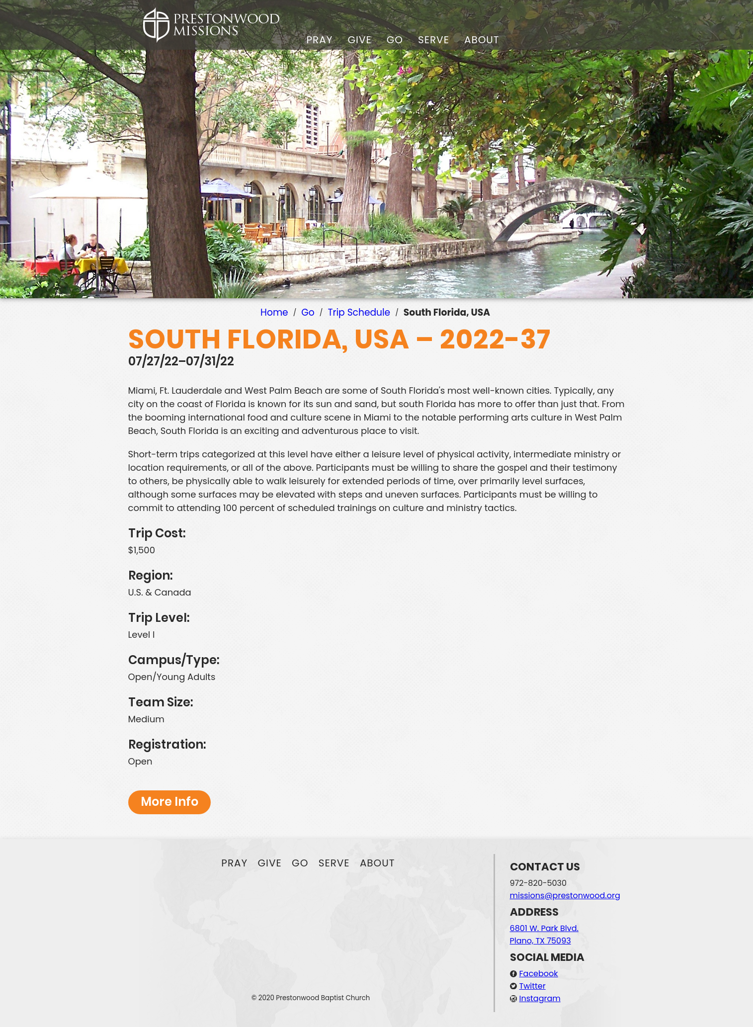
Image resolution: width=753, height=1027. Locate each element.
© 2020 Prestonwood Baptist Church (310, 998)
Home (274, 312)
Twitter (532, 986)
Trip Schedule (359, 312)
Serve (433, 40)
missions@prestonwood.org (565, 895)
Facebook (538, 973)
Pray (320, 40)
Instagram (540, 998)
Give (359, 40)
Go (395, 40)
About (482, 40)
